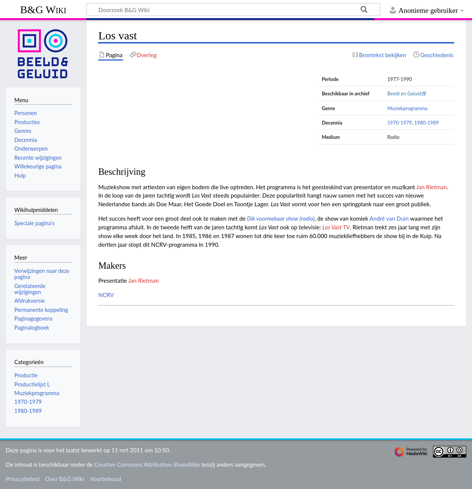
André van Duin (389, 218)
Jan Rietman (431, 187)
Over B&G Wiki (64, 478)
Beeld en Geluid (405, 93)
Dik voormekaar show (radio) (280, 218)
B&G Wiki (43, 10)
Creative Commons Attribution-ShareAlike (147, 464)
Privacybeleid (22, 478)
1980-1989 (426, 123)
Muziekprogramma (408, 108)
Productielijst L (32, 384)
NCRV (106, 294)
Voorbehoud (105, 478)
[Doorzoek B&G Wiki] (233, 9)
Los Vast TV (336, 227)
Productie (26, 375)
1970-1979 (400, 123)
